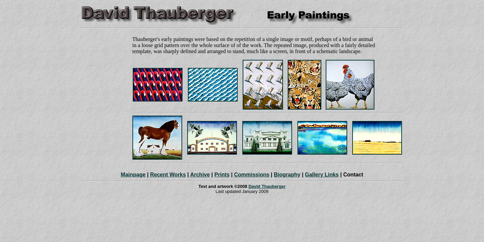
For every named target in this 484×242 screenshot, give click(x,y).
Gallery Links (322, 174)
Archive (200, 174)
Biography (287, 174)
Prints (222, 174)
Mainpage (133, 174)
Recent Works (168, 174)
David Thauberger (267, 186)
